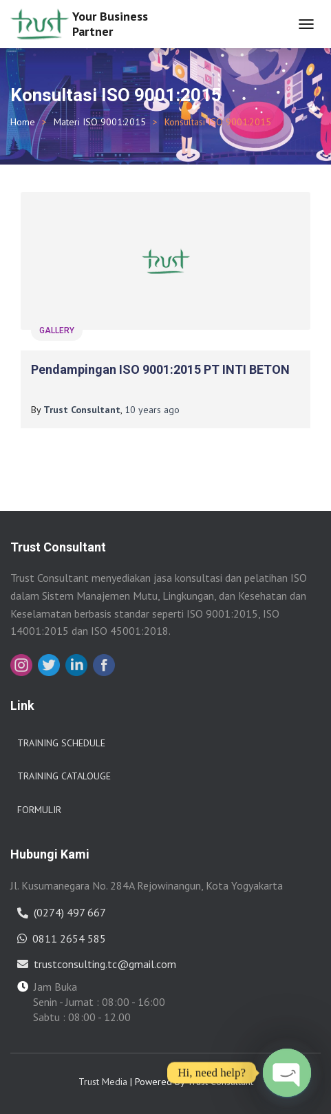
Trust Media (102, 1081)
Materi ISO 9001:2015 (100, 122)
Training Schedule (61, 743)
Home (22, 122)
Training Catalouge (64, 776)
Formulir (39, 809)
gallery (56, 330)
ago (152, 409)
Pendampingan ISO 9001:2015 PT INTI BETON (160, 369)
